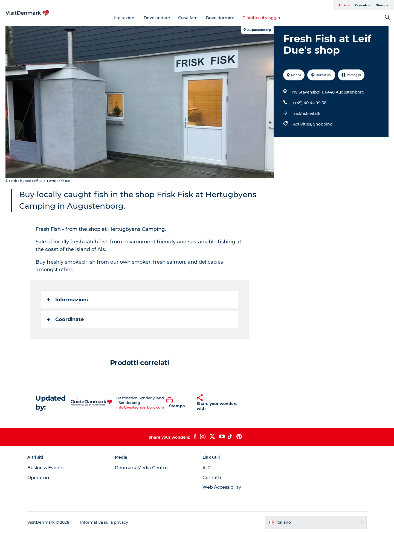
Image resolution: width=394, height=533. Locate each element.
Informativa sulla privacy (104, 522)
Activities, (303, 124)
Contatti (211, 477)
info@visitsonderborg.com (140, 407)
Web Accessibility (221, 487)
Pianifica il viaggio (261, 17)
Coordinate (65, 319)
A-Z (206, 467)
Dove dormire (220, 17)
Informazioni (67, 300)
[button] (177, 403)
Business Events (45, 467)
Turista (344, 5)
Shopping (323, 124)
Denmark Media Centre (141, 467)
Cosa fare (188, 17)
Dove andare (157, 17)
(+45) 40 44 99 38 (309, 102)
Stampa (382, 5)
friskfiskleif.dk (306, 113)
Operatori (362, 5)
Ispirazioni (124, 17)
